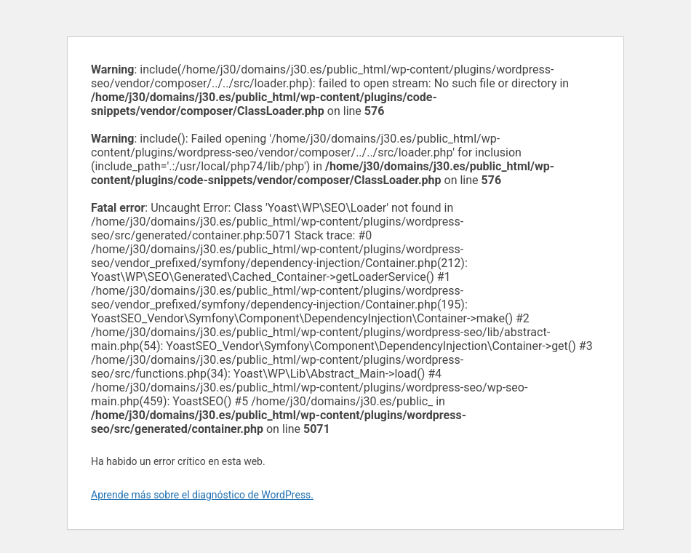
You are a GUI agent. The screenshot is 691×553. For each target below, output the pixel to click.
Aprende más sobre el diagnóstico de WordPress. (202, 495)
